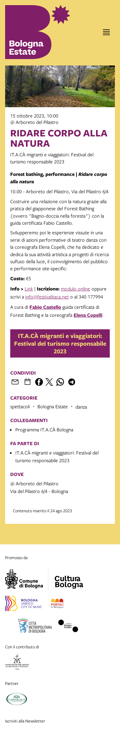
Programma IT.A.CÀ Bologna (44, 429)
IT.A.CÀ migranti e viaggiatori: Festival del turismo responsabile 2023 (60, 343)
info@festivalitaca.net (47, 296)
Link (29, 288)
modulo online (75, 288)
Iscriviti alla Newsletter (25, 721)
